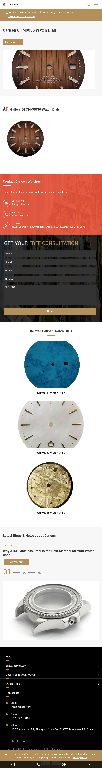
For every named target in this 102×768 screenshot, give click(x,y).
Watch (9, 656)
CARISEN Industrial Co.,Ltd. (36, 749)
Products (25, 12)
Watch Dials (66, 12)
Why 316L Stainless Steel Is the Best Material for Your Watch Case (48, 553)
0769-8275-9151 (20, 718)
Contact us (13, 42)
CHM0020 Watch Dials (51, 452)
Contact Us (12, 692)
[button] (12, 571)
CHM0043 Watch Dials (51, 392)
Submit (50, 311)
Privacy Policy (80, 757)
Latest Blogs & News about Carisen (29, 535)
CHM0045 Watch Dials (51, 512)
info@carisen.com (21, 204)
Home (12, 12)
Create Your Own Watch (20, 674)
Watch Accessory (44, 12)
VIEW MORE (16, 562)
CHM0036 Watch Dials (21, 16)
